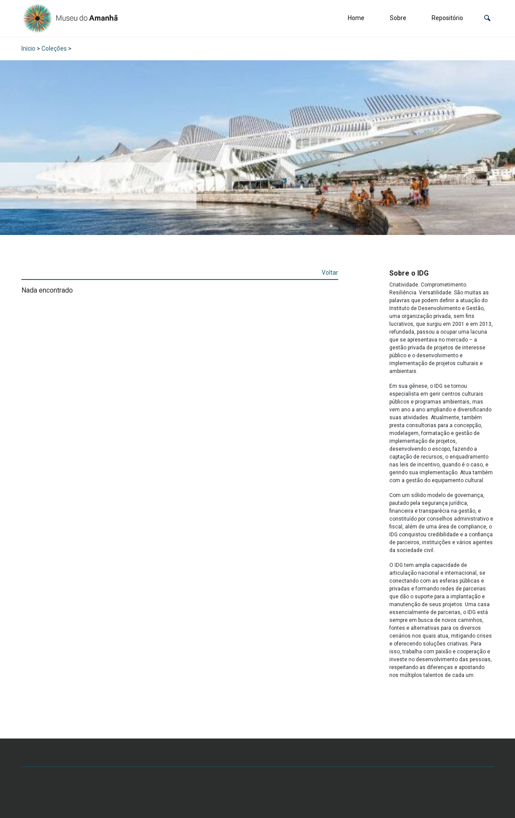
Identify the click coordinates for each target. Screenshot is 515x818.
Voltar (330, 272)
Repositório (447, 17)
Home (356, 17)
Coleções (54, 48)
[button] (487, 18)
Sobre (398, 17)
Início (28, 48)
